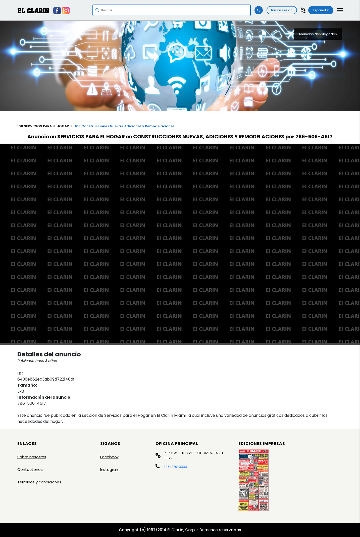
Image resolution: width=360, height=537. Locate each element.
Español (321, 10)
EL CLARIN (33, 11)
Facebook (109, 457)
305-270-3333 (175, 466)
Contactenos (30, 469)
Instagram (110, 469)
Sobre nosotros (31, 457)
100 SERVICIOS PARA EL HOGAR (43, 126)
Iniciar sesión (281, 10)
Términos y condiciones (39, 482)
